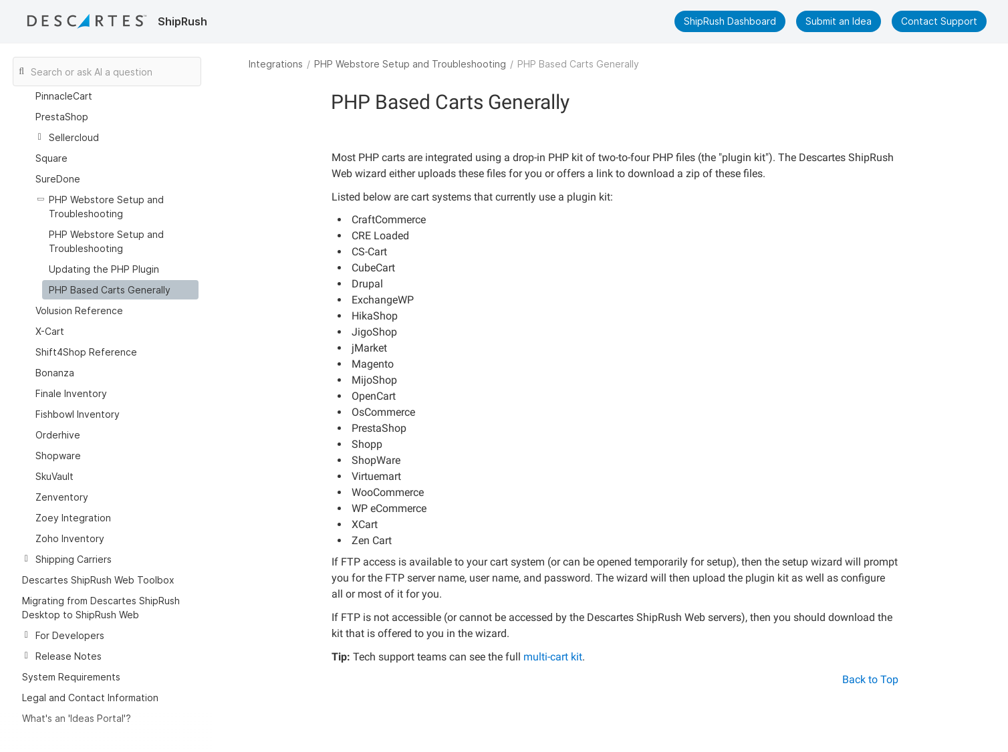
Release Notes (68, 640)
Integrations (276, 64)
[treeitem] (120, 273)
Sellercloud (74, 121)
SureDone (57, 162)
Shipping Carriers (73, 543)
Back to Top (870, 679)
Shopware (58, 439)
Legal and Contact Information (90, 681)
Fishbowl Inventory (77, 398)
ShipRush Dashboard (730, 21)
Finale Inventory (71, 377)
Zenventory (61, 481)
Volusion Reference (79, 294)
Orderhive (57, 418)
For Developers (69, 619)
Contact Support (939, 21)
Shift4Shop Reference (86, 336)
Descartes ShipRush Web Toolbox (98, 564)
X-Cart (49, 315)
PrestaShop (61, 100)
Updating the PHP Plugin (104, 253)
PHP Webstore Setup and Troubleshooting (410, 64)
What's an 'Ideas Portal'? (76, 702)
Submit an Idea (838, 21)
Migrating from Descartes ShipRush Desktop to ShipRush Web (101, 591)
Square (51, 142)
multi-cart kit (552, 656)
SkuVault (54, 460)
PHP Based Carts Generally (109, 273)
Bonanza (54, 356)
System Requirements (71, 660)
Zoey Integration (73, 501)
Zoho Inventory (69, 522)
